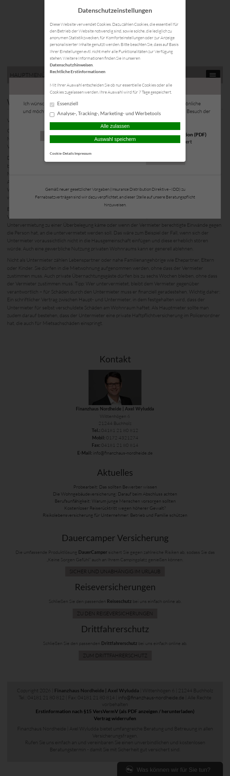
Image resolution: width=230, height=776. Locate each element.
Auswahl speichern (115, 139)
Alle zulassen (115, 126)
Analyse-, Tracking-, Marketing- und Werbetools (105, 114)
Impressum (82, 153)
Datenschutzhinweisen (71, 64)
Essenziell (64, 104)
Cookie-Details (62, 153)
